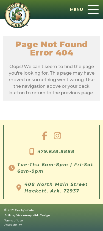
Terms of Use (13, 220)
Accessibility (13, 224)
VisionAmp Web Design (33, 215)
